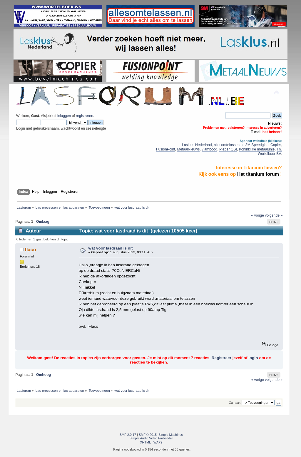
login (253, 358)
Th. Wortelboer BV (270, 151)
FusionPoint (165, 149)
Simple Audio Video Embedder (151, 438)
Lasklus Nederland (197, 145)
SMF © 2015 (148, 434)
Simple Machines (170, 434)
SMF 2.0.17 (128, 434)
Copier (275, 145)
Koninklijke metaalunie (257, 149)
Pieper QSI (228, 149)
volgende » (273, 215)
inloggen (64, 116)
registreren (84, 116)
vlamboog (209, 149)
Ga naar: (234, 402)
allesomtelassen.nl (228, 145)
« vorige (257, 215)
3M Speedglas (256, 145)
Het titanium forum (258, 174)
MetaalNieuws (188, 149)
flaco (30, 249)
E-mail (256, 132)
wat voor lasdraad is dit (110, 248)
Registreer (221, 358)
